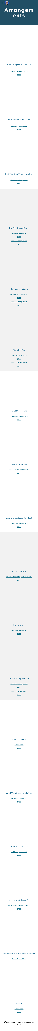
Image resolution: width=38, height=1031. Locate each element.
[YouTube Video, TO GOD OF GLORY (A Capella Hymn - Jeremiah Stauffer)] (19, 719)
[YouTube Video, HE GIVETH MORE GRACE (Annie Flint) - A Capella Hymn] (19, 391)
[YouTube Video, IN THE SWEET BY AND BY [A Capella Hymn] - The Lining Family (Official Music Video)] (19, 880)
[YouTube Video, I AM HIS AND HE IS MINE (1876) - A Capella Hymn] (19, 99)
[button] (2, 3)
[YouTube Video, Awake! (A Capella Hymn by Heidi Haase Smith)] (19, 984)
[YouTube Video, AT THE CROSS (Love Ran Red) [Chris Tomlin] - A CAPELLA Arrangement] (19, 498)
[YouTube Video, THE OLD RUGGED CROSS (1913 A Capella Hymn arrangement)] (19, 208)
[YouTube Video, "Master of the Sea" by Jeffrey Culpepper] (19, 444)
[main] (19, 12)
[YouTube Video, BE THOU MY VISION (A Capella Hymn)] (19, 269)
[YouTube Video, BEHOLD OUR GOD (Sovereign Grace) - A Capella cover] (19, 551)
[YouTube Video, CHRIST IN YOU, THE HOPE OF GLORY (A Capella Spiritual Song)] (19, 330)
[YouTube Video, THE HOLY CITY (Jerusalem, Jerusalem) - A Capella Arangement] (19, 605)
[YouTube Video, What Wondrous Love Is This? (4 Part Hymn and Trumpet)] (19, 773)
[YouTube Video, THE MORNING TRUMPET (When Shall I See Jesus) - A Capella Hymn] (19, 659)
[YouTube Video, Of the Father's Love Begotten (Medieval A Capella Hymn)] (19, 826)
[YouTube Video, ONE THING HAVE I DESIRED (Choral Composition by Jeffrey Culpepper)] (19, 45)
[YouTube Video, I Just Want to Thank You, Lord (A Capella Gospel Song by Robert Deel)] (19, 154)
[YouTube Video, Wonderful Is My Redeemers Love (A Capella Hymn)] (19, 934)
